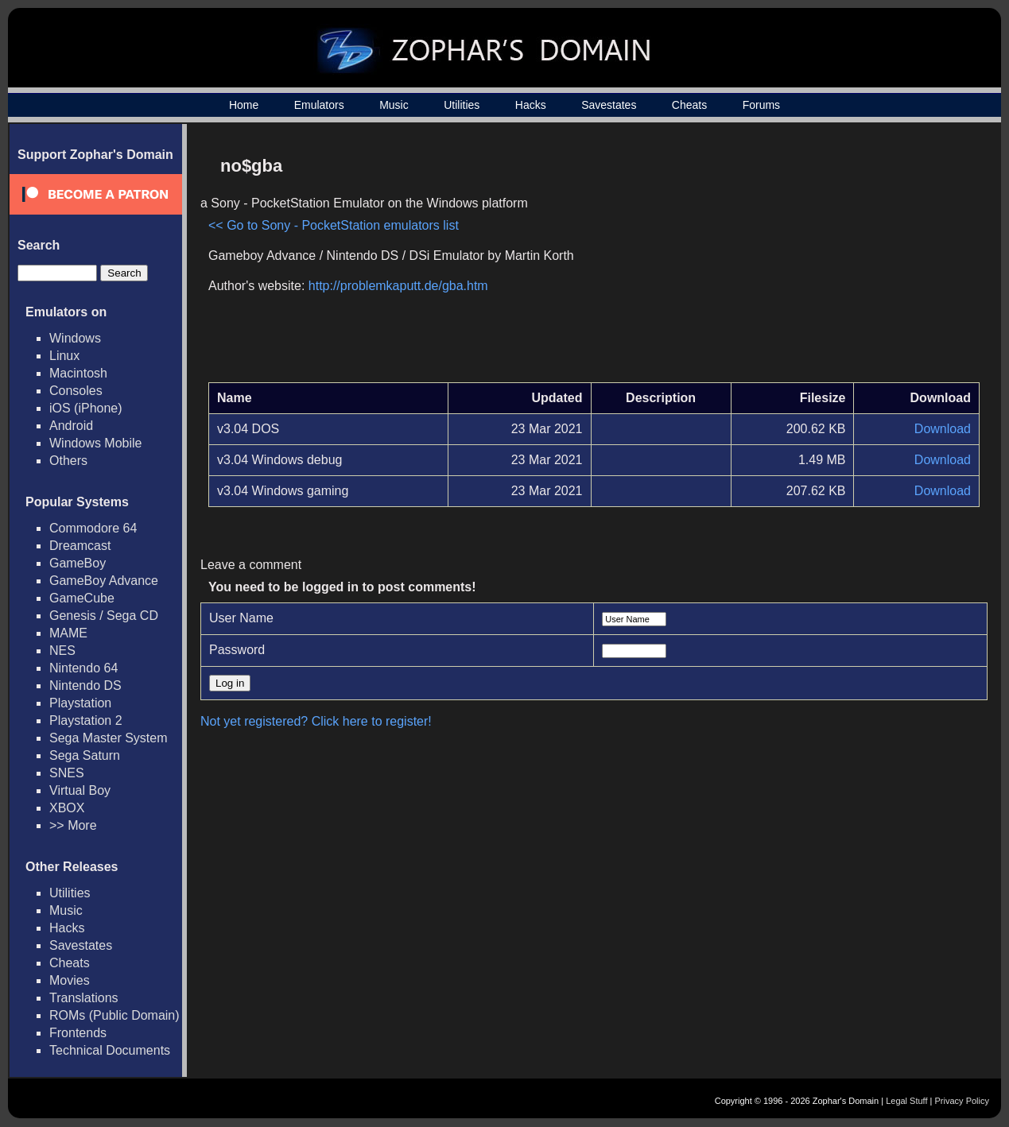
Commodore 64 (93, 528)
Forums (761, 105)
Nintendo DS (85, 685)
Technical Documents (109, 1050)
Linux (64, 355)
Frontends (78, 1033)
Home (243, 105)
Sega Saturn (84, 755)
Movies (69, 980)
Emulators (319, 105)
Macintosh (78, 373)
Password (237, 649)
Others (68, 460)
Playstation (80, 703)
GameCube (81, 598)
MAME (68, 633)
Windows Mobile (95, 443)
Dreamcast (80, 545)
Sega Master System (108, 738)
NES (62, 650)
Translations (83, 998)
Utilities (461, 105)
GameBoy (77, 563)
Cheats (689, 105)
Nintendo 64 (83, 668)
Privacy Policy (962, 1101)
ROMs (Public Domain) (114, 1015)
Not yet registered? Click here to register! (316, 721)
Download (942, 429)
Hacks (530, 105)
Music (394, 105)
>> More (73, 825)
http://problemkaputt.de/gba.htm (398, 285)
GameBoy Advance (103, 580)
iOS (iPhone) (85, 408)
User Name (241, 618)
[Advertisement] (844, 259)
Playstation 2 (85, 720)
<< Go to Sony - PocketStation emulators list (333, 225)
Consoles (76, 390)
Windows (75, 338)
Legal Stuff (906, 1101)
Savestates (608, 105)
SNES (66, 773)
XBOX (66, 808)
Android (71, 425)
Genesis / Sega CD (103, 615)
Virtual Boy (80, 790)
